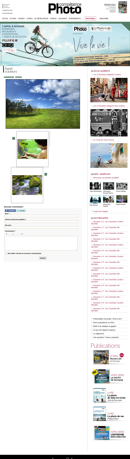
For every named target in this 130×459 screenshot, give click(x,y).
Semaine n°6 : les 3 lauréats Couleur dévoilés (107, 239)
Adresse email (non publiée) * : (15, 162)
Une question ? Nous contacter (104, 270)
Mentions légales (10, 410)
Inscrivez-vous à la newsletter (13, 406)
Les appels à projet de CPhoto (63, 402)
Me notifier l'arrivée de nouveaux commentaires (24, 196)
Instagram (7, 7)
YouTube (32, 415)
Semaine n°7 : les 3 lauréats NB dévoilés (105, 246)
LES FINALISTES (106, 212)
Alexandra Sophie (109, 200)
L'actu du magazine (109, 402)
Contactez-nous (9, 408)
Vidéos (53, 18)
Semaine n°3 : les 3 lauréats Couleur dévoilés (107, 225)
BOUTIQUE (90, 18)
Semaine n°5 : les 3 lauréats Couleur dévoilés (107, 234)
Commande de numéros (110, 430)
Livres (29, 18)
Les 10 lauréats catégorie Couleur (103, 75)
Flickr (31, 413)
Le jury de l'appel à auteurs (102, 265)
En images (57, 404)
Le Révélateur (41, 18)
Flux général (106, 401)
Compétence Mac (84, 401)
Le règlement (97, 268)
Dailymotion (33, 417)
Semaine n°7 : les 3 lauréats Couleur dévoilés (107, 243)
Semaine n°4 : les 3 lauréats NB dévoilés (105, 232)
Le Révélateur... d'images (110, 404)
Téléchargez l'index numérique (14, 404)
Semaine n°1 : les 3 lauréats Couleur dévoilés (107, 215)
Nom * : (7, 157)
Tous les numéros (110, 6)
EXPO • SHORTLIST (108, 171)
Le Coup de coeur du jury (100, 137)
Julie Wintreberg (95, 187)
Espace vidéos (58, 415)
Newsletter (113, 10)
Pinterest (32, 412)
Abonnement (107, 432)
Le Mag (13, 18)
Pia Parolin (93, 201)
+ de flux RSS (107, 413)
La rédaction (106, 434)
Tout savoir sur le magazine (62, 401)
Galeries (62, 18)
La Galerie (57, 406)
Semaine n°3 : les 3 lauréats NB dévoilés (105, 227)
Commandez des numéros (13, 402)
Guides (21, 18)
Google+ (32, 408)
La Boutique (112, 7)
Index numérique (111, 9)
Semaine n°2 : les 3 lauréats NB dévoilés (105, 222)
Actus (5, 18)
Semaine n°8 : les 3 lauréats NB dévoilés (105, 250)
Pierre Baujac (120, 187)
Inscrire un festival (108, 421)
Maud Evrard (120, 200)
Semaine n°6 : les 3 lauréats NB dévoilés (105, 241)
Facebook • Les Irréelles (37, 404)
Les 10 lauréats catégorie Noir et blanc (105, 104)
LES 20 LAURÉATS (108, 71)
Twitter (6, 6)
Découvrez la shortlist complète (102, 174)
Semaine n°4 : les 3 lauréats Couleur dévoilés (107, 229)
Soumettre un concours (110, 423)
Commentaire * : (10, 174)
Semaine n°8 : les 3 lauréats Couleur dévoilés (107, 248)
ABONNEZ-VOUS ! (110, 4)
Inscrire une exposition (109, 419)
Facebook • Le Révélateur (37, 402)
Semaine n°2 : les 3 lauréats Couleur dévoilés (107, 220)
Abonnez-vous (9, 401)
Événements (75, 18)
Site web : (8, 168)
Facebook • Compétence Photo (39, 401)
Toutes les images (98, 205)
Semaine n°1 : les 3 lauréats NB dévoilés (105, 218)
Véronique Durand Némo (107, 188)
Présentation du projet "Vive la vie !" (106, 257)
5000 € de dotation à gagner (103, 263)
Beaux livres (106, 410)
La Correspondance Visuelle (62, 410)
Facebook (7, 4)
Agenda (56, 412)
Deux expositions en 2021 (102, 260)
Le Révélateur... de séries (110, 406)
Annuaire (103, 18)
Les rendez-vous (108, 408)
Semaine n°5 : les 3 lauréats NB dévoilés (105, 236)
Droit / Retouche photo (109, 436)
